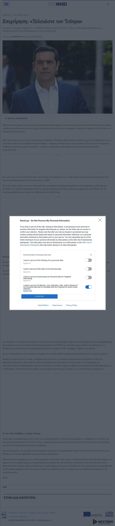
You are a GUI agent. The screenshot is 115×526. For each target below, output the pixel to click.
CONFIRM (39, 296)
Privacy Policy (71, 305)
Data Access (57, 305)
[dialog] (57, 263)
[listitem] (57, 254)
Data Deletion (43, 305)
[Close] (100, 220)
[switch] (88, 260)
